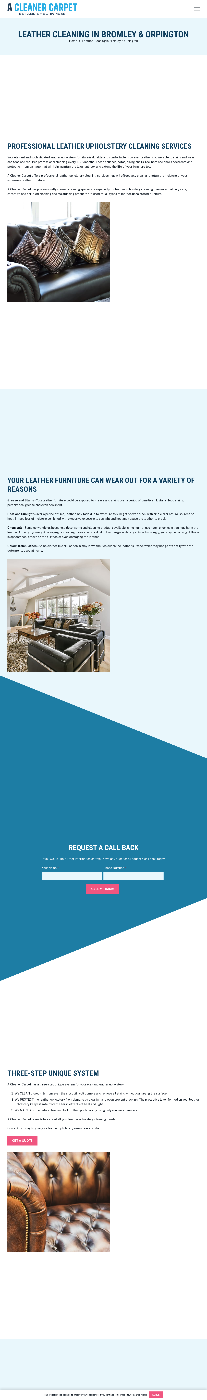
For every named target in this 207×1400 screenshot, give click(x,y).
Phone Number (114, 868)
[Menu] (197, 9)
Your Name (50, 868)
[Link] (42, 9)
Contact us (14, 1128)
